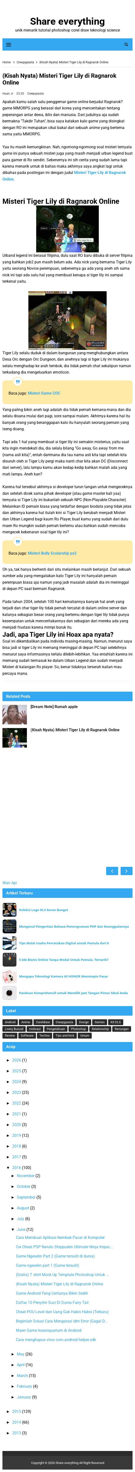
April (21, 1365)
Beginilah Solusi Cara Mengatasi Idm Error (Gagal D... (62, 1321)
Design (84, 1022)
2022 (17, 1103)
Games (100, 1022)
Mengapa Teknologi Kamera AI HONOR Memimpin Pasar (63, 976)
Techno (44, 1035)
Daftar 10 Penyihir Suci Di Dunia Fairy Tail (52, 1302)
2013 (17, 1433)
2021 (17, 1114)
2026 (17, 1060)
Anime (25, 1022)
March (23, 1375)
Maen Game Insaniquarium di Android (48, 1330)
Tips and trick (65, 1035)
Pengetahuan (56, 1029)
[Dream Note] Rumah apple (54, 707)
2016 (17, 1167)
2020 (17, 1124)
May (21, 1354)
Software (27, 1035)
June (21, 1229)
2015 (17, 1411)
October (24, 1186)
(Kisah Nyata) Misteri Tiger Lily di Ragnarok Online (75, 730)
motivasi (35, 1029)
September (26, 1197)
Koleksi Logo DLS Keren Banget (43, 910)
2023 (17, 1092)
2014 (17, 1422)
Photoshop (78, 1029)
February (25, 1386)
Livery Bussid (14, 1029)
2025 (17, 1071)
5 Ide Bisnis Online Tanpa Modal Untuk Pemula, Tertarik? (63, 960)
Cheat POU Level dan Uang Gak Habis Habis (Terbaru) (62, 1312)
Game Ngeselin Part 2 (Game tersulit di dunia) (55, 1256)
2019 (17, 1135)
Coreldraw (43, 1022)
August (23, 1208)
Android (10, 1022)
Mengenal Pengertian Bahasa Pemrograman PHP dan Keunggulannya (74, 926)
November (26, 1175)
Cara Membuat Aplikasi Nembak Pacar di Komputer (60, 1237)
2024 (17, 1081)
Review (10, 1035)
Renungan (122, 1029)
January (24, 1397)
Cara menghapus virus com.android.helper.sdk (56, 1339)
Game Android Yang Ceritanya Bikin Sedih (52, 1293)
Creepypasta (35, 93)
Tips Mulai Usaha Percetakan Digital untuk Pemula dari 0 (64, 943)
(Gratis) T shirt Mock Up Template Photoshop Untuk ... (62, 1274)
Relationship (100, 1029)
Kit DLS (116, 1022)
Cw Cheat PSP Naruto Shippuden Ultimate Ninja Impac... (64, 1247)
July (21, 1218)
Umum (84, 1035)
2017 (17, 1157)
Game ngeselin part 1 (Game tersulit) (47, 1265)
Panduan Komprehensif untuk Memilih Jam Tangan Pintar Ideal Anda (73, 993)
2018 (17, 1146)
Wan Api (9, 883)
